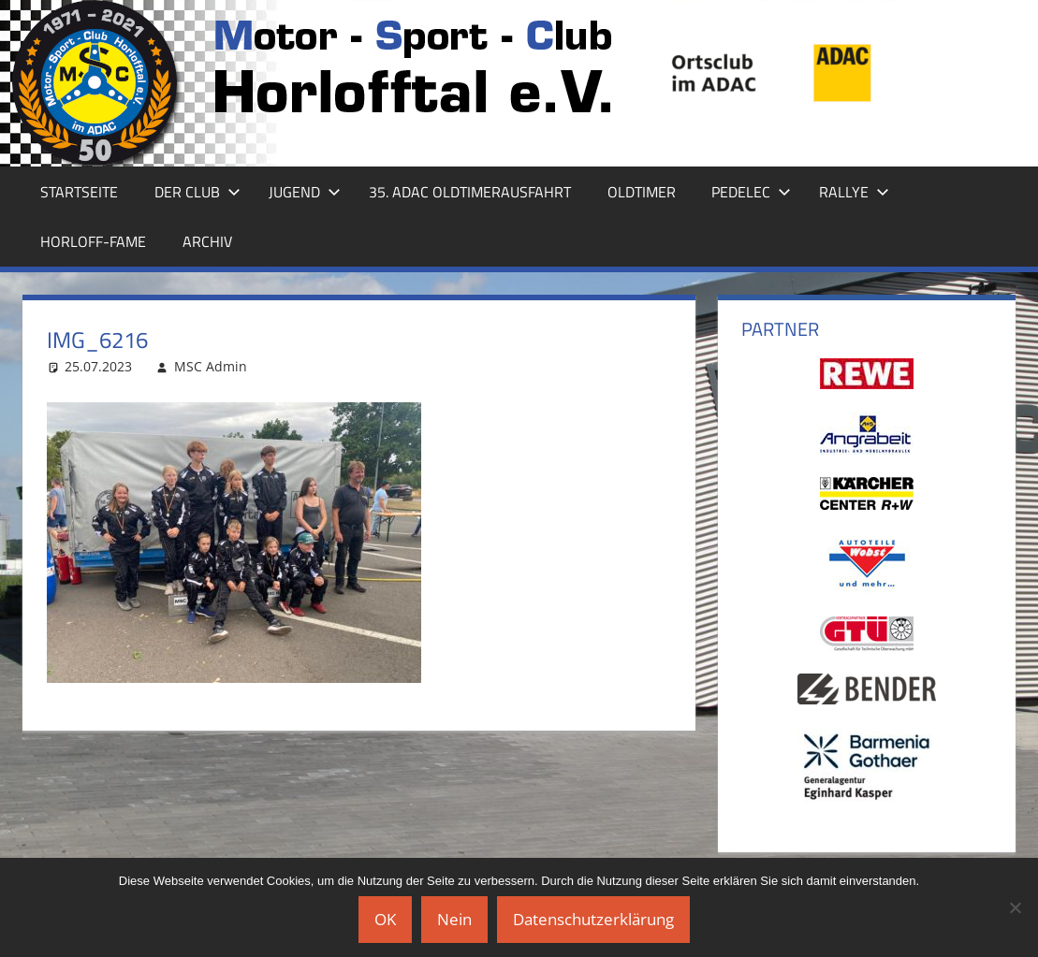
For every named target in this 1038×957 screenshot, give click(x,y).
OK (385, 919)
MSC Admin (210, 366)
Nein (454, 919)
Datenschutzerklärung (593, 919)
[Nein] (1014, 907)
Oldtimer (641, 192)
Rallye (854, 192)
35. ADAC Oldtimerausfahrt (470, 192)
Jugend (305, 192)
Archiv (207, 241)
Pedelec (751, 192)
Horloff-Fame (93, 241)
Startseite (79, 192)
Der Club (197, 192)
